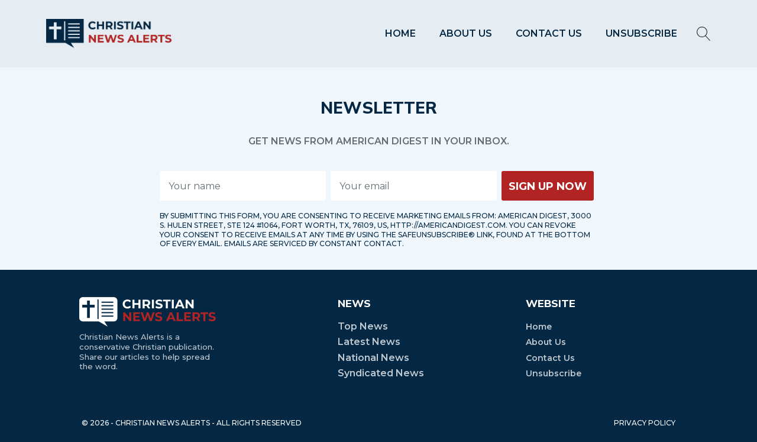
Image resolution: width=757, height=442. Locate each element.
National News (373, 357)
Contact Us (549, 33)
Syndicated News (381, 373)
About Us (465, 33)
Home (400, 33)
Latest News (369, 341)
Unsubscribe (641, 33)
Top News (363, 326)
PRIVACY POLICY (644, 422)
